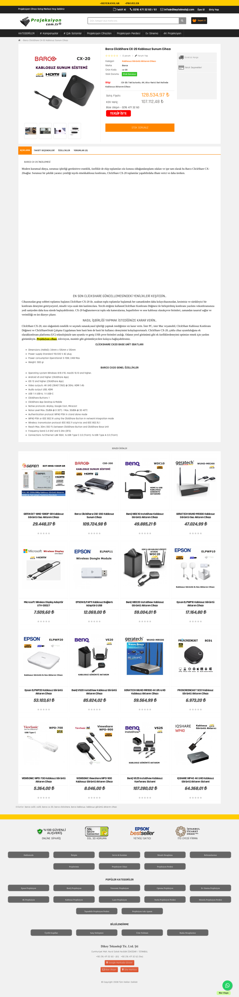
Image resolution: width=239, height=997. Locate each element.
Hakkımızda (29, 855)
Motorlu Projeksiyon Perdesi (210, 900)
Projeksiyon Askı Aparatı (142, 911)
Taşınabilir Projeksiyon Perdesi (96, 911)
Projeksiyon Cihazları (99, 33)
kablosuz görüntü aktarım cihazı (101, 806)
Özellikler (64, 150)
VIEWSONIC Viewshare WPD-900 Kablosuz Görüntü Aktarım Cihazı (94, 779)
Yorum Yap (141, 55)
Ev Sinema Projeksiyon (210, 888)
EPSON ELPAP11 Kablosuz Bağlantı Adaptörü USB (94, 603)
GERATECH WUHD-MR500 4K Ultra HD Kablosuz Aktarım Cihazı (144, 691)
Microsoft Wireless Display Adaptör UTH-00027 (43, 603)
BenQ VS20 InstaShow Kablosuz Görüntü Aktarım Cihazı (94, 691)
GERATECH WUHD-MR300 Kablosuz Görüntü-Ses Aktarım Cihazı (195, 515)
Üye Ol (201, 9)
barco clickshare (62, 806)
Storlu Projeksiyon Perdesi (165, 900)
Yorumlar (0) (81, 150)
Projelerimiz (74, 867)
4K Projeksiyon (172, 33)
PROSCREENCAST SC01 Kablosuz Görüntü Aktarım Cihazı (195, 691)
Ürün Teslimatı (142, 933)
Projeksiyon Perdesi (128, 33)
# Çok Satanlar (73, 33)
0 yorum (126, 55)
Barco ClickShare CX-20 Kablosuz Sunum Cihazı (45, 40)
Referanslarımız (210, 855)
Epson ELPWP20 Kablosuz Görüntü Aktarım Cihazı (44, 691)
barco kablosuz (78, 806)
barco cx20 (30, 806)
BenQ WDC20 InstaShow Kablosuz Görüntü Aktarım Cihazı (145, 603)
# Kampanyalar (49, 33)
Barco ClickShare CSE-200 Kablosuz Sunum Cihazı (94, 515)
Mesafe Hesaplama (165, 855)
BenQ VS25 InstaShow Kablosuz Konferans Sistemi (144, 779)
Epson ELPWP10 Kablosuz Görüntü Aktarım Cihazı (195, 603)
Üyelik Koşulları (51, 933)
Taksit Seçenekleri (193, 67)
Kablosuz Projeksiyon (74, 900)
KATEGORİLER (26, 33)
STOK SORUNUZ (140, 127)
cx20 (39, 806)
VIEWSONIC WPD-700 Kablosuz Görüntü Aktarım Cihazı (44, 779)
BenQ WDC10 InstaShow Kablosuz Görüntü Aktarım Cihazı (144, 515)
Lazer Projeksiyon (119, 900)
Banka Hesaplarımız (188, 933)
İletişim (74, 855)
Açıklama (25, 150)
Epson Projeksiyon (28, 888)
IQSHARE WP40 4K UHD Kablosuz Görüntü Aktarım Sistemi (195, 779)
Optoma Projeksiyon (165, 888)
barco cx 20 (47, 806)
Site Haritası (129, 969)
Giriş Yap (214, 9)
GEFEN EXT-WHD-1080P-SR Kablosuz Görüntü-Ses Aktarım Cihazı (44, 515)
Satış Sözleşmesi (96, 933)
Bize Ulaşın (109, 969)
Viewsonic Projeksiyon (119, 888)
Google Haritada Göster (119, 962)
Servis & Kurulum (119, 855)
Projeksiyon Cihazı (119, 867)
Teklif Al (119, 9)
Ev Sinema (152, 33)
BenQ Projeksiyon (74, 888)
